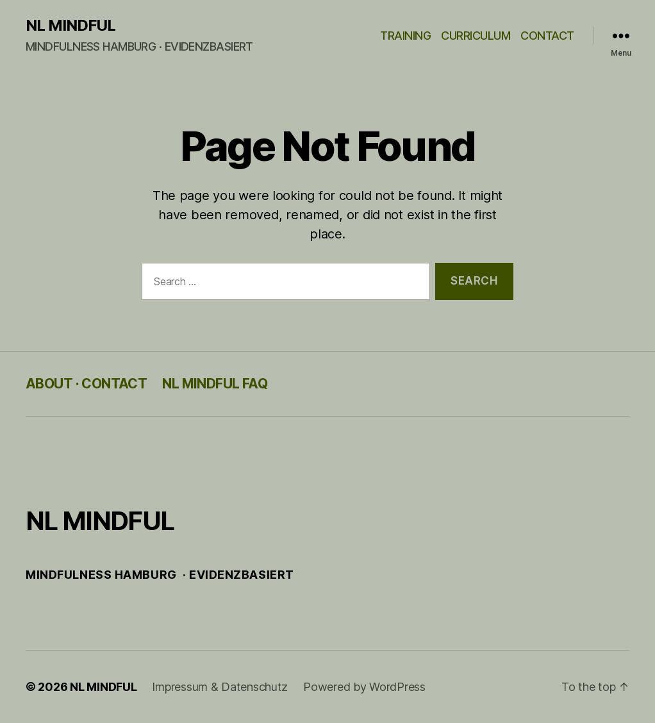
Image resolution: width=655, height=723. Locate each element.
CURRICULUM (475, 35)
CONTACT (547, 35)
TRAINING (405, 35)
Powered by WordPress (364, 687)
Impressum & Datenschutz (220, 687)
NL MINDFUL (70, 25)
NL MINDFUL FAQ (214, 384)
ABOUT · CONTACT (86, 384)
